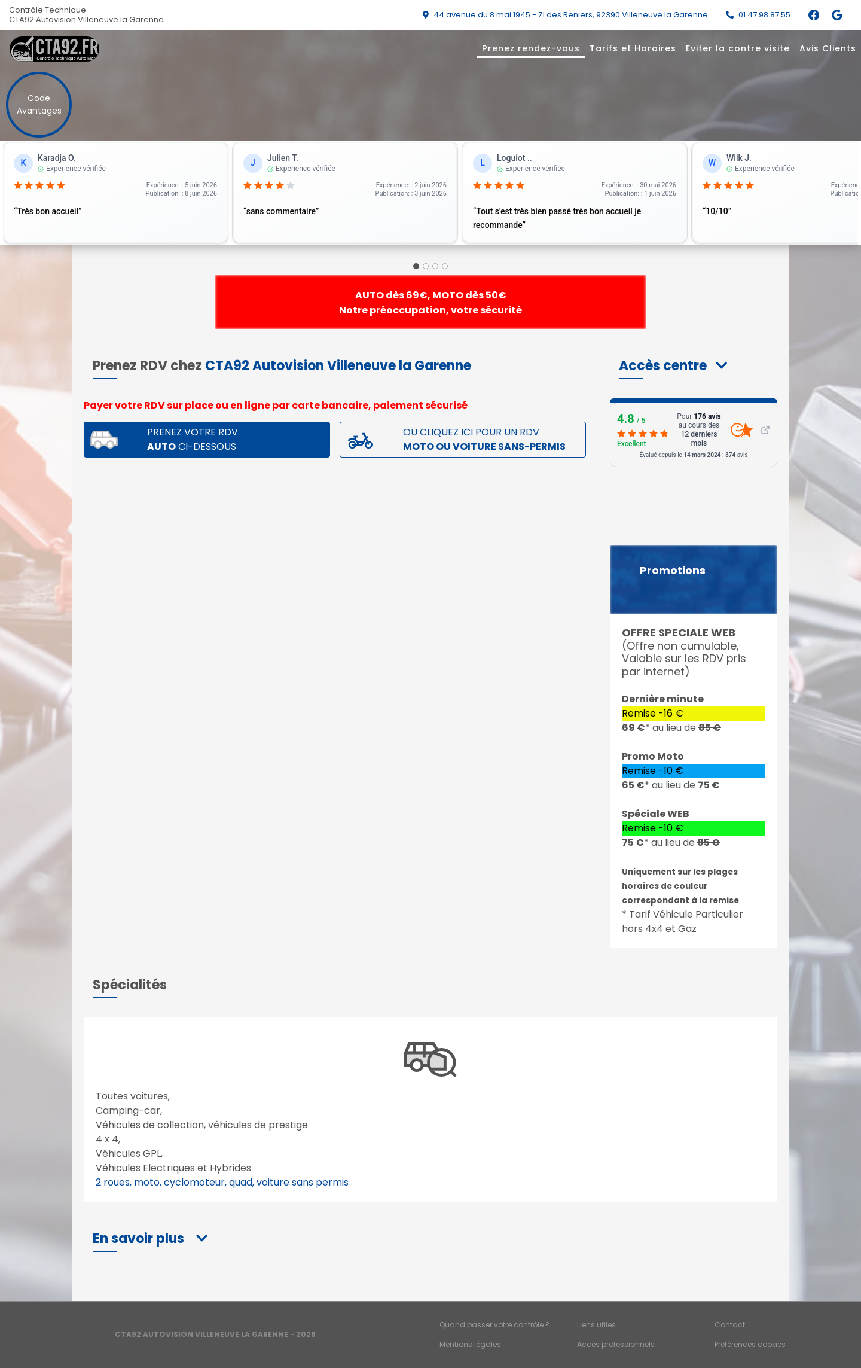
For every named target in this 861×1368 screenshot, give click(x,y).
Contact (730, 1325)
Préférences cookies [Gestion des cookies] (750, 1344)
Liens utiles (596, 1325)
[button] (673, 366)
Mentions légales (470, 1344)
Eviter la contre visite (738, 48)
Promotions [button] (673, 570)
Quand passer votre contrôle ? (494, 1325)
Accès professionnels (616, 1344)
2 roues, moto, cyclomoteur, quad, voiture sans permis (222, 1182)
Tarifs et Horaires (633, 48)
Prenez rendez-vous (531, 48)
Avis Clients (827, 48)
